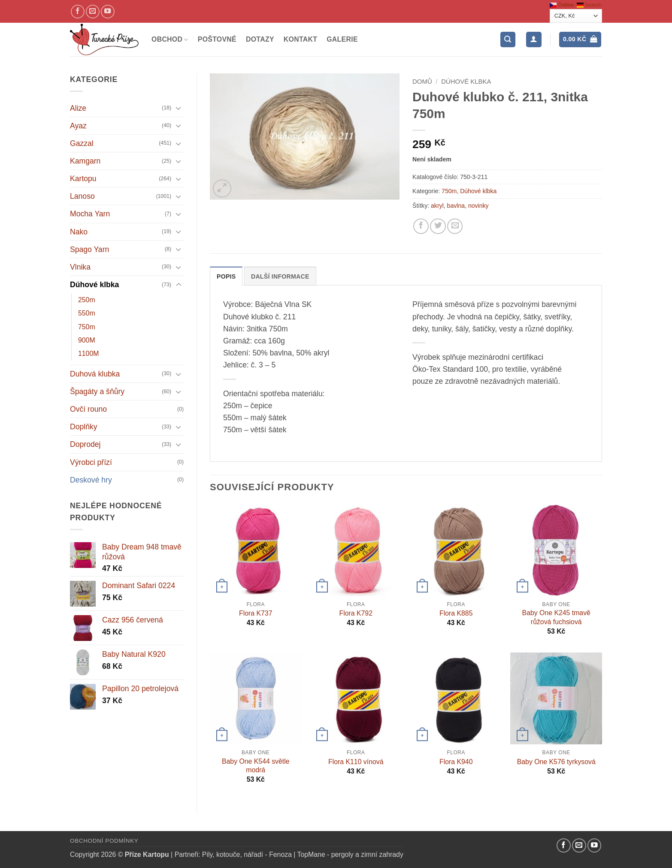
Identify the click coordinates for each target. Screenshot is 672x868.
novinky (478, 205)
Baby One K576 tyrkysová (556, 761)
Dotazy (260, 39)
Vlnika (80, 267)
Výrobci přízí (91, 462)
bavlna (456, 205)
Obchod (169, 40)
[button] (507, 39)
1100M (88, 353)
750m (86, 327)
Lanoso (82, 196)
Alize (78, 108)
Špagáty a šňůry (97, 391)
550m (86, 313)
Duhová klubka (95, 374)
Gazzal (82, 143)
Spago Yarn (89, 249)
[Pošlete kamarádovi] (455, 226)
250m (86, 299)
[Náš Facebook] (78, 11)
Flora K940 (455, 761)
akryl (437, 205)
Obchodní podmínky (104, 841)
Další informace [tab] (280, 276)
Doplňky (83, 426)
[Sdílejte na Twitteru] (437, 226)
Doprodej (85, 444)
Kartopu (83, 178)
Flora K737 (255, 613)
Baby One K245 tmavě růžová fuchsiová (556, 617)
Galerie (342, 39)
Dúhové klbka (94, 284)
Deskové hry (91, 480)
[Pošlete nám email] (93, 11)
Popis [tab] (226, 276)
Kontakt (300, 39)
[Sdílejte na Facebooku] (421, 226)
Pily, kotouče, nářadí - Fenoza (247, 854)
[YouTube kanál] (108, 11)
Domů (422, 81)
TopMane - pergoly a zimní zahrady (350, 854)
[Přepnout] (178, 108)
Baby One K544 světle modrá (256, 766)
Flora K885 (455, 613)
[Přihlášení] (533, 39)
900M (86, 340)
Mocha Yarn (90, 213)
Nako (79, 232)
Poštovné (217, 39)
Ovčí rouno (88, 409)
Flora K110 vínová (355, 761)
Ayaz (78, 125)
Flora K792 (355, 613)
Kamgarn (85, 161)
